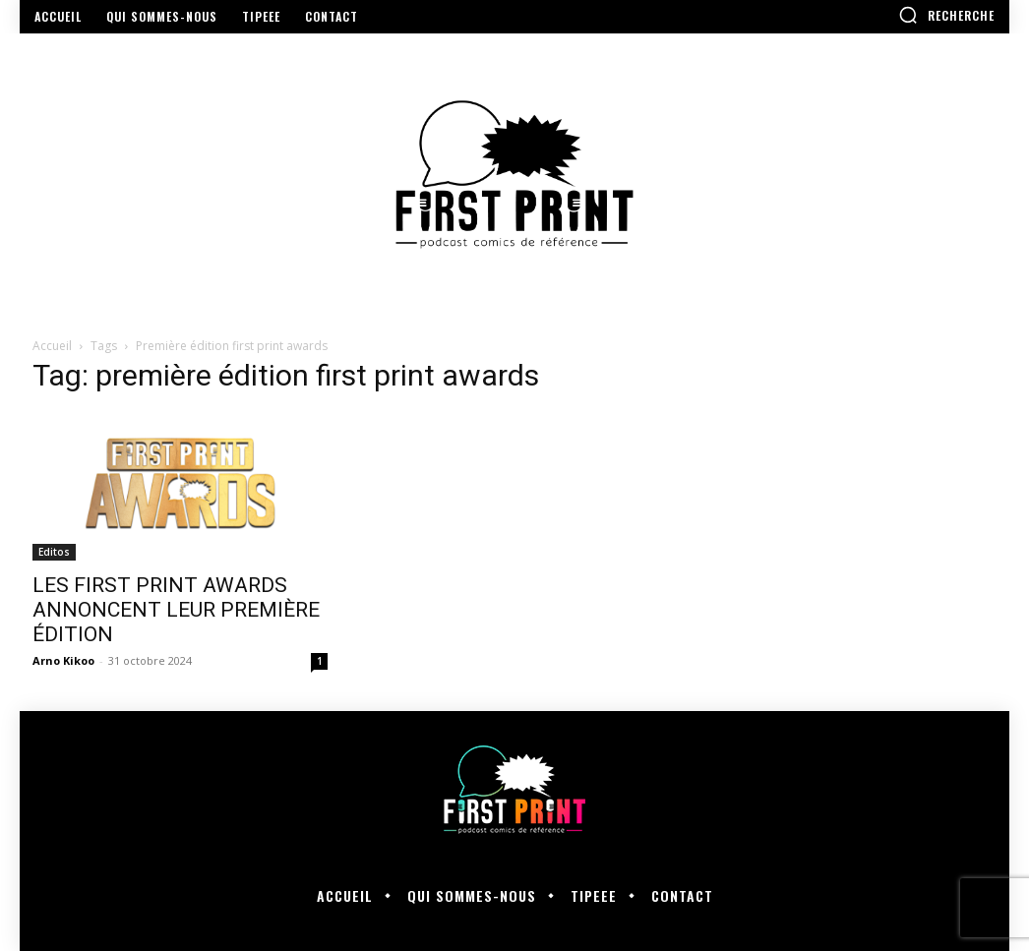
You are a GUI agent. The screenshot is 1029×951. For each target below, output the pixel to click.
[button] (946, 15)
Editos (54, 552)
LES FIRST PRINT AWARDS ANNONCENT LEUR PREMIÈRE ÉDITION (176, 609)
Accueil (52, 345)
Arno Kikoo (63, 660)
